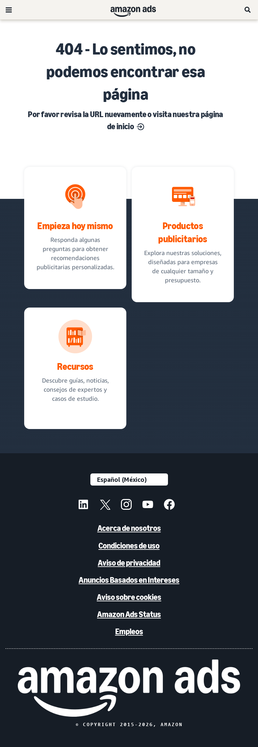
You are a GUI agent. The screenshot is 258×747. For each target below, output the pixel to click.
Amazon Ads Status (129, 614)
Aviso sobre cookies (129, 597)
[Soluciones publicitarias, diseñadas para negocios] (183, 234)
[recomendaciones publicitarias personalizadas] (75, 228)
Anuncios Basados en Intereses (129, 580)
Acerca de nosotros (129, 528)
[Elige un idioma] (129, 479)
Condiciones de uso (129, 545)
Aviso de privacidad (129, 563)
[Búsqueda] (248, 10)
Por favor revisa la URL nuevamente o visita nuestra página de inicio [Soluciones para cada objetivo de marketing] (125, 120)
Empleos (129, 631)
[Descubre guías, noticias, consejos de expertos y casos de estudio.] (75, 368)
